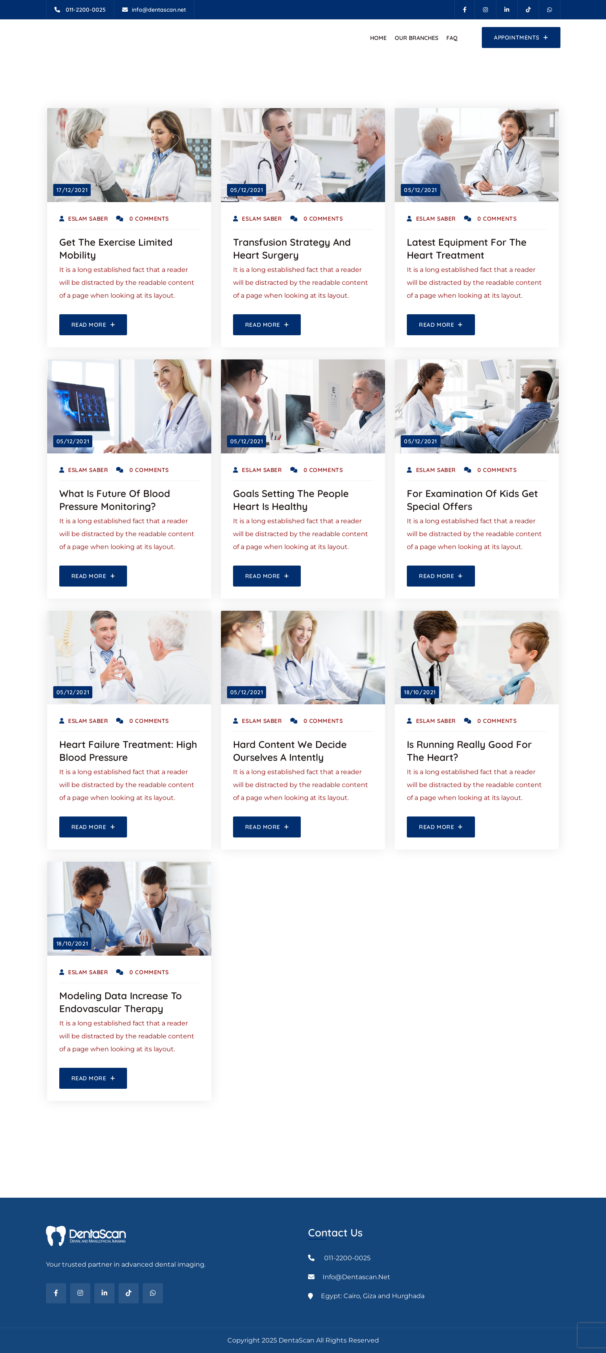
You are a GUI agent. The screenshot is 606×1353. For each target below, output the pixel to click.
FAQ (452, 38)
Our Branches (416, 38)
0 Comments (142, 218)
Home (378, 38)
